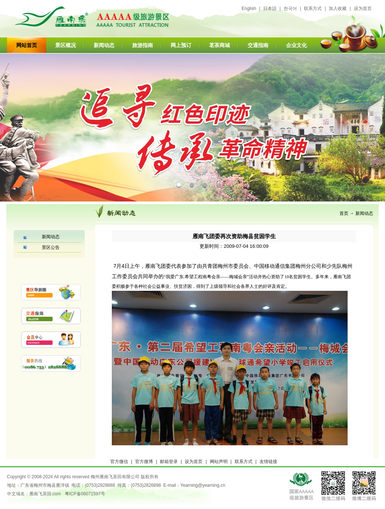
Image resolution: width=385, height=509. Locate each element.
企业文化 (296, 45)
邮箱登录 (169, 461)
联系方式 (313, 8)
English (249, 8)
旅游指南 (142, 45)
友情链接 (268, 461)
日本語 (270, 8)
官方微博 (144, 461)
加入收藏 (337, 8)
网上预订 (181, 45)
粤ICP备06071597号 (85, 493)
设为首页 (363, 8)
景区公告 (51, 247)
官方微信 (119, 461)
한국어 (290, 8)
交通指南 (258, 45)
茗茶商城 (219, 45)
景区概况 (65, 45)
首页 (343, 213)
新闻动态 (104, 45)
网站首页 (26, 45)
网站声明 (219, 461)
